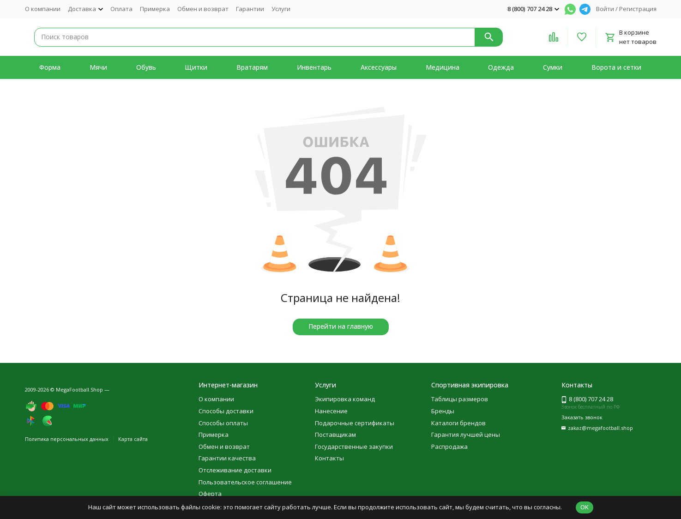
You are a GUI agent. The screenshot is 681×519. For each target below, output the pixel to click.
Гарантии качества (227, 458)
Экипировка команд (345, 399)
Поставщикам (335, 434)
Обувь (146, 67)
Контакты (329, 458)
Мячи (98, 67)
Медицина (442, 67)
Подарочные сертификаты (354, 423)
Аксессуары (379, 67)
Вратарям (252, 67)
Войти (605, 9)
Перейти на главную (340, 326)
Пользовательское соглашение (245, 482)
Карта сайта (133, 438)
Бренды (442, 411)
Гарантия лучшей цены (465, 434)
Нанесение (331, 411)
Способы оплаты (223, 423)
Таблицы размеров (459, 399)
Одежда (501, 67)
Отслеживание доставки (235, 470)
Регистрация (638, 9)
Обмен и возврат (203, 9)
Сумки (552, 67)
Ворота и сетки (616, 67)
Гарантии (250, 9)
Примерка (155, 9)
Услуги (280, 9)
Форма (49, 67)
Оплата (121, 9)
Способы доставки (226, 411)
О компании (42, 9)
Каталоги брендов (458, 423)
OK (584, 507)
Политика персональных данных (66, 438)
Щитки (196, 67)
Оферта (210, 493)
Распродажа (449, 446)
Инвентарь (314, 67)
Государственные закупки (354, 446)
